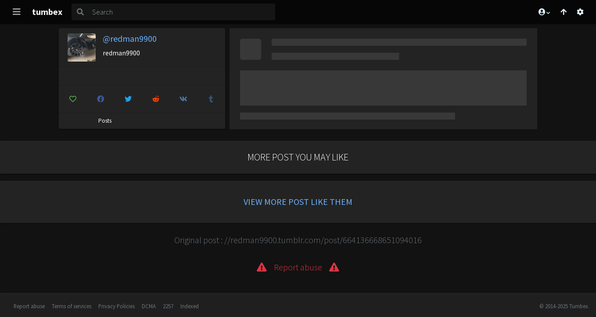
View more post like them (298, 201)
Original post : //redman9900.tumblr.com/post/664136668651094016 (298, 239)
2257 (168, 306)
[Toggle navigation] (16, 11)
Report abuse (29, 306)
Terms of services (71, 306)
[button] (543, 12)
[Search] (182, 12)
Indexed (189, 306)
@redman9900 (130, 38)
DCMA (149, 306)
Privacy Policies (116, 306)
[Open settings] (580, 12)
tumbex (47, 11)
